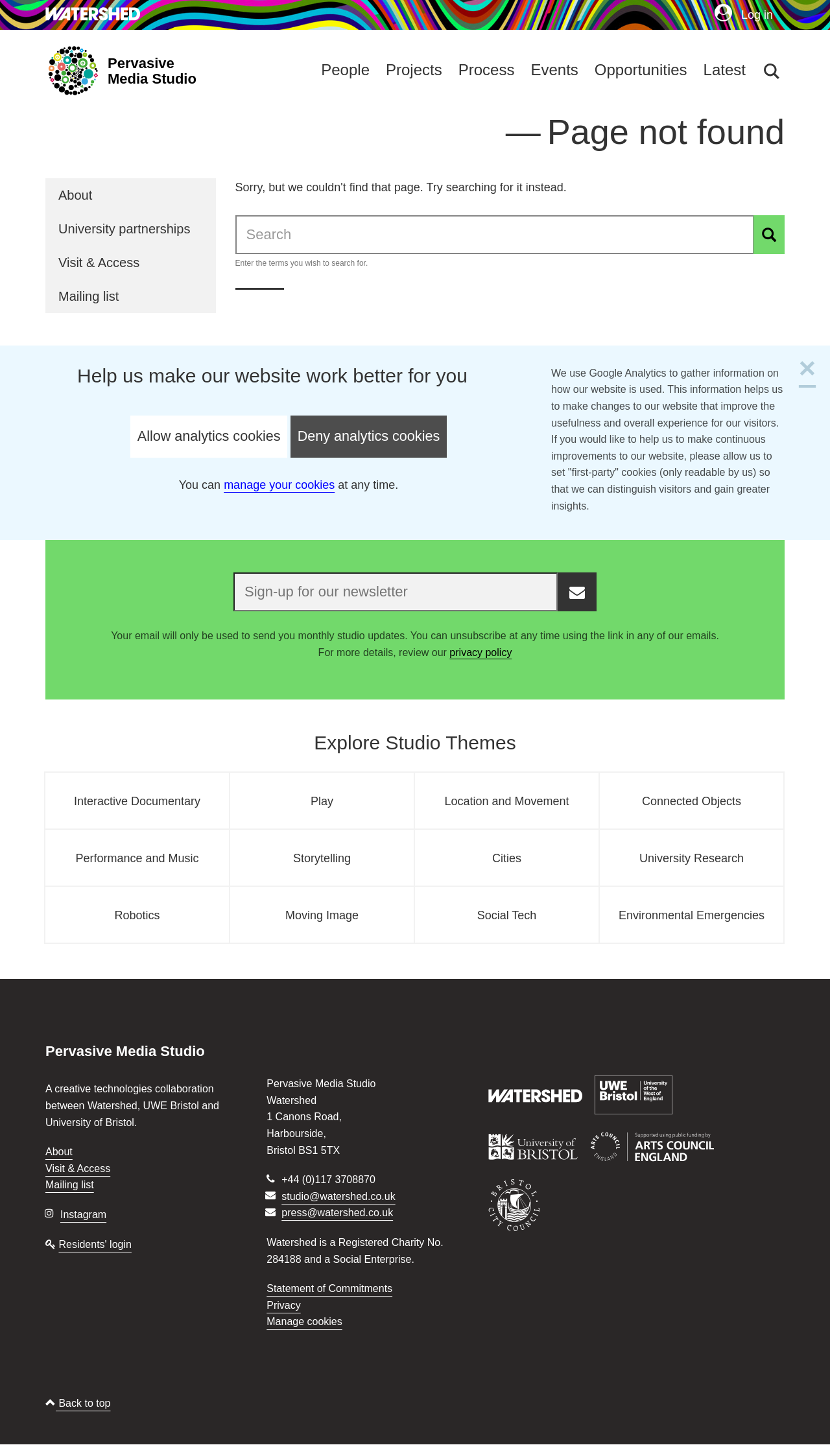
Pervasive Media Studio (152, 71)
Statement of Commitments (329, 1288)
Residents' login (94, 1244)
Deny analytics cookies (369, 436)
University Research (691, 858)
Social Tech (507, 915)
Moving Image (322, 915)
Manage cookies (304, 1321)
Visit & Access (98, 262)
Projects (414, 69)
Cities (506, 858)
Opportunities (641, 69)
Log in (744, 14)
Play (322, 801)
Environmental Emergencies (692, 915)
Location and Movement (506, 801)
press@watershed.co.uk (337, 1212)
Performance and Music (136, 858)
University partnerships (124, 229)
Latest (725, 69)
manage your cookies (279, 484)
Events (554, 69)
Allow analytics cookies (209, 436)
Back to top (78, 1403)
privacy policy (480, 652)
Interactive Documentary (137, 801)
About (75, 195)
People (345, 69)
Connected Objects (691, 801)
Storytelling (322, 858)
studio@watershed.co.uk (338, 1196)
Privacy (283, 1305)
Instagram (83, 1214)
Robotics (137, 915)
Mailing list (88, 296)
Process (486, 69)
